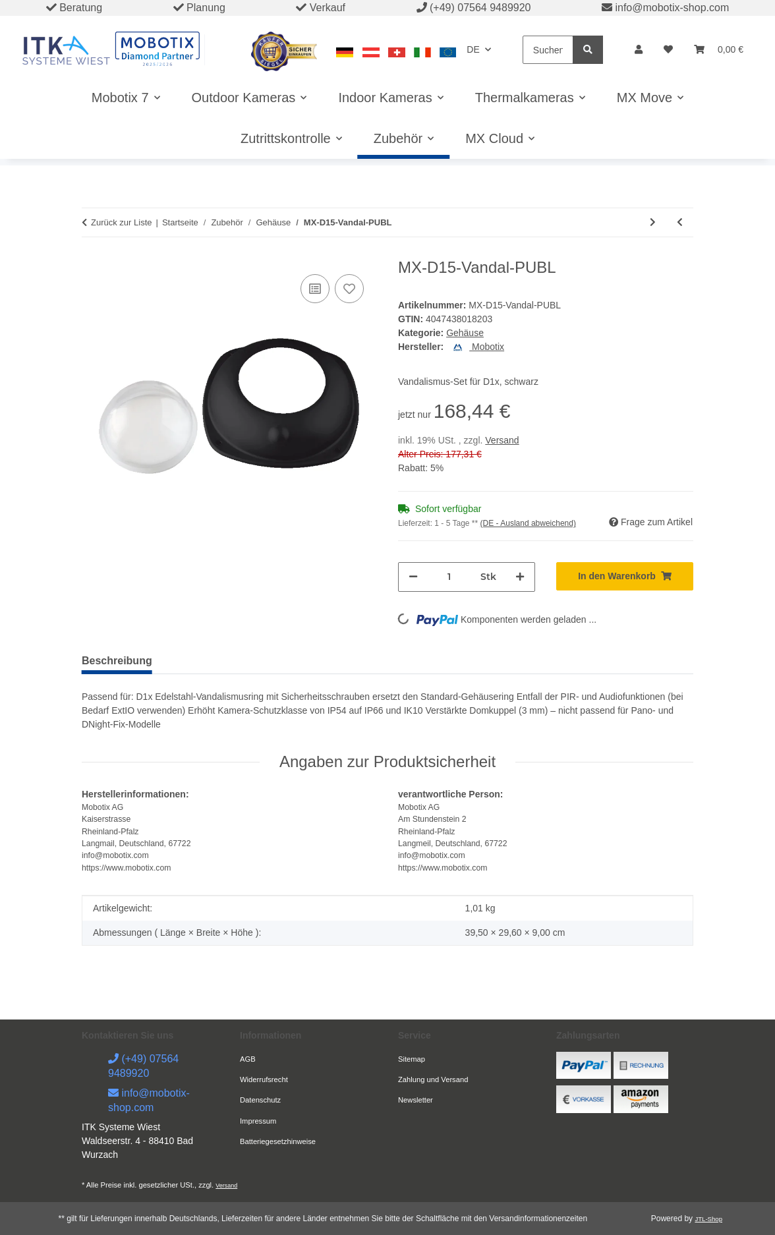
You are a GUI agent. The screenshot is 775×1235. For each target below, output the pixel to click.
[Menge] (449, 577)
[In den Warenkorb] (624, 576)
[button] (638, 49)
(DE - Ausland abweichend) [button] (528, 523)
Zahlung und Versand (433, 1079)
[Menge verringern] (413, 577)
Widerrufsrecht (264, 1079)
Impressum (258, 1121)
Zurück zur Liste (121, 222)
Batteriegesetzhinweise (278, 1141)
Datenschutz (260, 1100)
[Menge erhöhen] (519, 577)
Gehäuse (465, 333)
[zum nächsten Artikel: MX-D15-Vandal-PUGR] (652, 222)
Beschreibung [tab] (117, 660)
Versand (502, 440)
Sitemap (411, 1059)
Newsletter (415, 1100)
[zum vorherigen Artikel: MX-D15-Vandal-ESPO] (679, 222)
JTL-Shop (708, 1218)
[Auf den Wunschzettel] (349, 288)
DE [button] (473, 49)
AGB (248, 1059)
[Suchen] (548, 50)
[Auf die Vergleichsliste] (315, 288)
